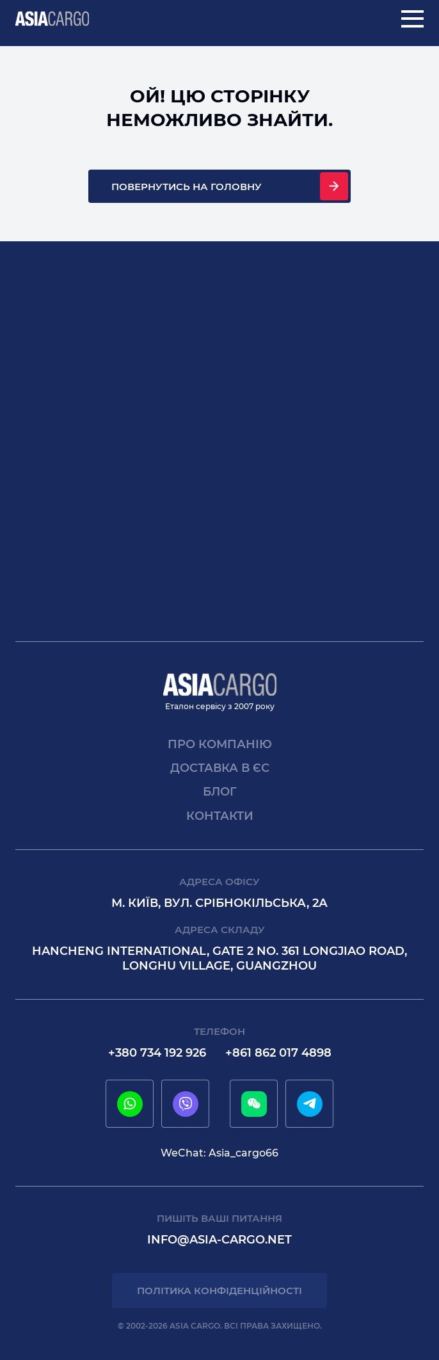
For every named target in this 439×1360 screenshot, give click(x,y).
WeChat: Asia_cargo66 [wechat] (219, 1153)
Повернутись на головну (186, 186)
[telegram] (310, 1104)
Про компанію (220, 744)
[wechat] (254, 1104)
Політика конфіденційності (219, 1290)
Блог (220, 792)
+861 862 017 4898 (278, 1053)
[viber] (185, 1104)
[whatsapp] (130, 1104)
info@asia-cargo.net (219, 1240)
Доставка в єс (219, 768)
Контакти (219, 816)
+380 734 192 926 (157, 1053)
